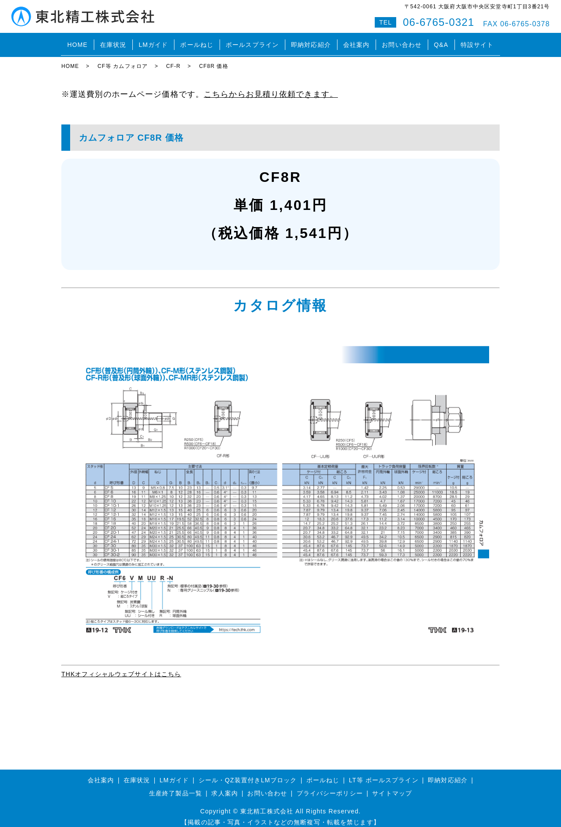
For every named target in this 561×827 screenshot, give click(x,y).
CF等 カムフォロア (122, 59)
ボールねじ (196, 41)
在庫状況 (113, 41)
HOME (77, 41)
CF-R (173, 59)
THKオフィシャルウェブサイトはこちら (121, 666)
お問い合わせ (402, 41)
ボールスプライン (252, 41)
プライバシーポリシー (330, 785)
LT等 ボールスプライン (384, 773)
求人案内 (224, 785)
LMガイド (153, 41)
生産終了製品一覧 (175, 785)
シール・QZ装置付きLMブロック (248, 773)
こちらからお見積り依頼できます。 (271, 86)
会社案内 (356, 41)
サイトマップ (392, 785)
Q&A (441, 41)
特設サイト (477, 41)
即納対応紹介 (311, 41)
